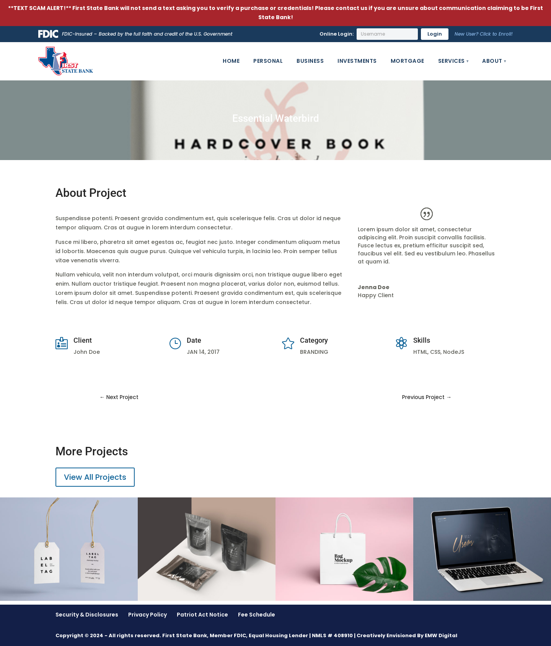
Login (434, 34)
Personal (268, 61)
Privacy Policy (147, 614)
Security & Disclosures (86, 614)
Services (451, 61)
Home (231, 61)
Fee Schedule (256, 614)
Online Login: (337, 34)
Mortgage (407, 61)
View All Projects (95, 477)
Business (310, 61)
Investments (357, 61)
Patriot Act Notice (202, 614)
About (492, 61)
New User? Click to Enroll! (484, 34)
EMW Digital (441, 635)
